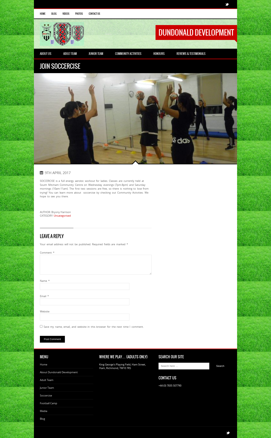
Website (44, 311)
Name (45, 281)
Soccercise (46, 395)
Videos (65, 14)
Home (42, 14)
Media (43, 411)
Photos (79, 14)
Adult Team (46, 380)
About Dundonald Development (59, 372)
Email (44, 296)
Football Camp (48, 403)
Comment (47, 252)
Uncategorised (62, 215)
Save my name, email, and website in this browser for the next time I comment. (94, 326)
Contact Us (94, 14)
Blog (54, 14)
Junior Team (47, 388)
